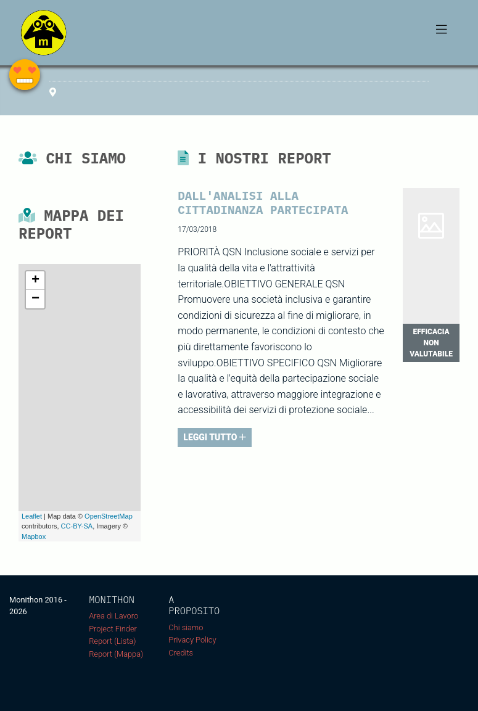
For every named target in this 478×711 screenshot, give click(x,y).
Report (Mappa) (116, 654)
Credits (180, 652)
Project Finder (113, 628)
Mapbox (34, 536)
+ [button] (35, 280)
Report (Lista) (112, 641)
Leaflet (32, 516)
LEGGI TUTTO (214, 437)
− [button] (35, 299)
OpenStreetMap (108, 516)
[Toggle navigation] (441, 32)
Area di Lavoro (113, 615)
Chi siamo (185, 627)
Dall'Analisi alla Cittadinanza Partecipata (263, 202)
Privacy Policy (192, 639)
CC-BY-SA (77, 526)
